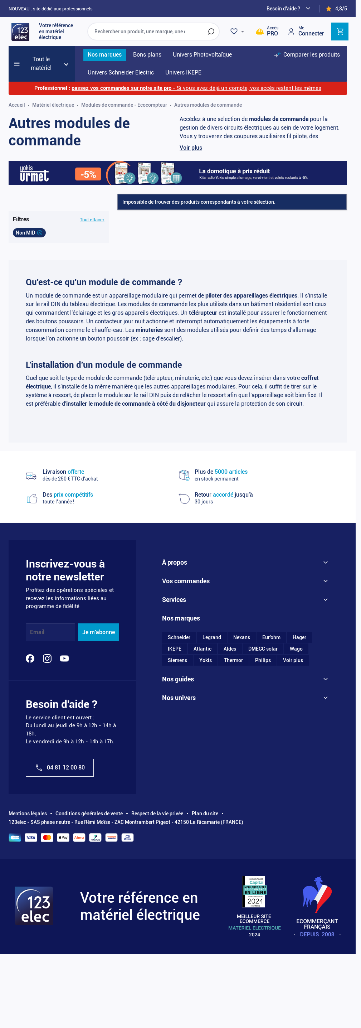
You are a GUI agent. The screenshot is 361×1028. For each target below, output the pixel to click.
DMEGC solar (263, 652)
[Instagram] (47, 658)
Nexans (241, 640)
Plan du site (205, 813)
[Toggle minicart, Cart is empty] (339, 31)
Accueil (17, 105)
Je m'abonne (98, 632)
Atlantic (202, 652)
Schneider (179, 640)
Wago (296, 652)
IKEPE (174, 652)
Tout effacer (92, 219)
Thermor (233, 663)
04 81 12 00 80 (60, 767)
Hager (299, 640)
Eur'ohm (271, 640)
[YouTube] (64, 658)
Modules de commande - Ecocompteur (124, 105)
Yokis (205, 663)
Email (37, 632)
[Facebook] (30, 658)
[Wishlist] (238, 31)
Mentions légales (28, 813)
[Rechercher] (211, 31)
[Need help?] (289, 8)
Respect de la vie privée (157, 813)
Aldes (230, 652)
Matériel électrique (53, 105)
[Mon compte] (306, 31)
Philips (263, 663)
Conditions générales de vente (89, 813)
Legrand (212, 640)
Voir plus (191, 147)
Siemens (177, 663)
